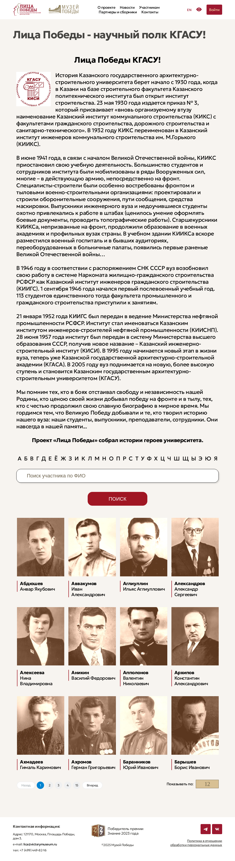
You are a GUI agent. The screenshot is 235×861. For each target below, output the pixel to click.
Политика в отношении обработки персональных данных (196, 843)
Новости (127, 7)
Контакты (149, 12)
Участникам (149, 7)
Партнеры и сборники (118, 12)
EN (189, 10)
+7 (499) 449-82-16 (32, 850)
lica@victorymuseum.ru (40, 844)
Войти (214, 9)
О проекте (106, 7)
